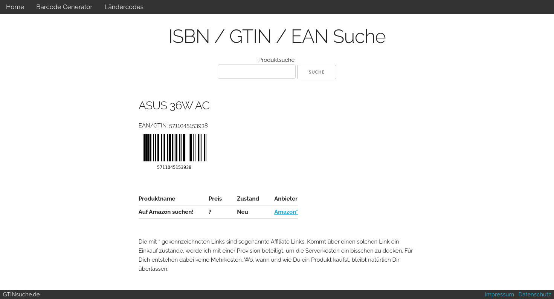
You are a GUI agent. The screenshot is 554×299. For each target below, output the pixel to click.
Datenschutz (535, 294)
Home (15, 7)
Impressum (499, 294)
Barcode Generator (64, 7)
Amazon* (286, 212)
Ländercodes (123, 7)
